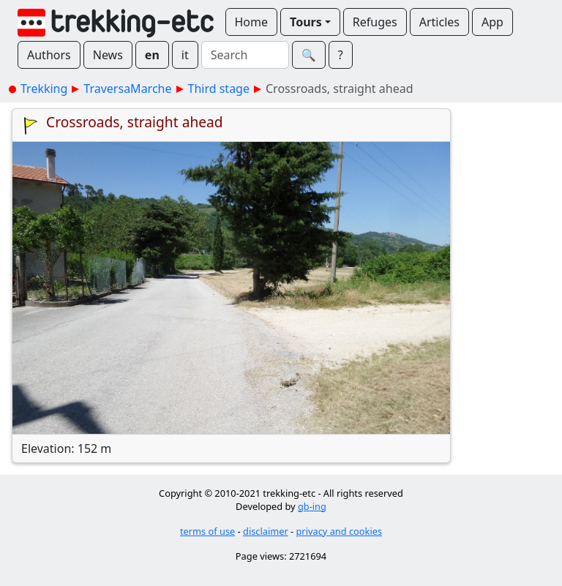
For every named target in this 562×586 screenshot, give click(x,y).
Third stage (219, 88)
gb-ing (312, 506)
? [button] (340, 55)
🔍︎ (308, 55)
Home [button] (252, 22)
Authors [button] (49, 55)
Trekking (43, 88)
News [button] (108, 55)
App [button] (492, 22)
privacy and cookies (339, 531)
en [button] (152, 55)
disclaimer (265, 531)
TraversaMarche (127, 88)
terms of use (207, 531)
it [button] (185, 55)
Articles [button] (439, 22)
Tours (306, 22)
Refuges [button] (375, 22)
